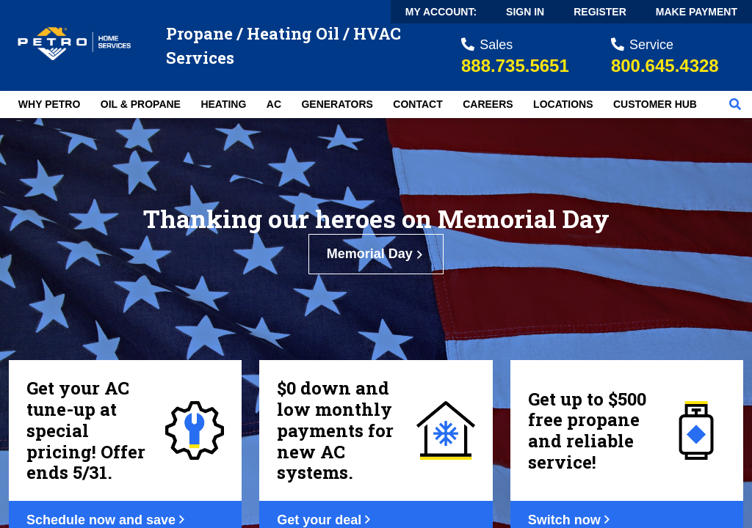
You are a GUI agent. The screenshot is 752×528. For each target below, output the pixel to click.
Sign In (525, 12)
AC (274, 104)
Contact (417, 104)
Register (600, 12)
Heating (223, 104)
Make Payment (696, 12)
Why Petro (49, 104)
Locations (563, 104)
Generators (337, 104)
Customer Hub (655, 104)
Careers (488, 104)
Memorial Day (376, 254)
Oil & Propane (141, 104)
